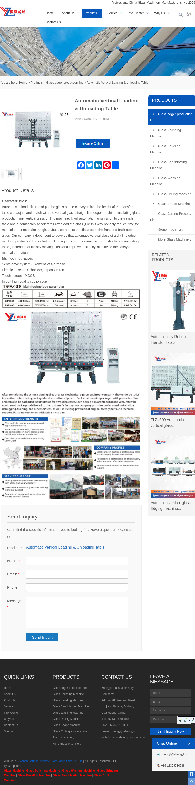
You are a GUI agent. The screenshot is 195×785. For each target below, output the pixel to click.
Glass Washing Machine (165, 181)
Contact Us (53, 22)
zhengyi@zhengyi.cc (124, 731)
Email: (13, 574)
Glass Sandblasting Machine (168, 165)
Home (50, 13)
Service (112, 13)
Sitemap (9, 731)
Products (91, 13)
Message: (15, 603)
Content (170, 710)
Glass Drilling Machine (172, 194)
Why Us (159, 13)
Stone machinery (168, 229)
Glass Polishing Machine (165, 133)
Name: (13, 561)
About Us (68, 13)
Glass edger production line (64, 82)
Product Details (17, 190)
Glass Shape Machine (172, 204)
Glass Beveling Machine (165, 149)
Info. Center (136, 13)
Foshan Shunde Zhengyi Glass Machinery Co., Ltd (50, 761)
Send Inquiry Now (170, 731)
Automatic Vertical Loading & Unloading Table (117, 82)
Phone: (12, 587)
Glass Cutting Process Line (170, 217)
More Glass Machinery (172, 239)
